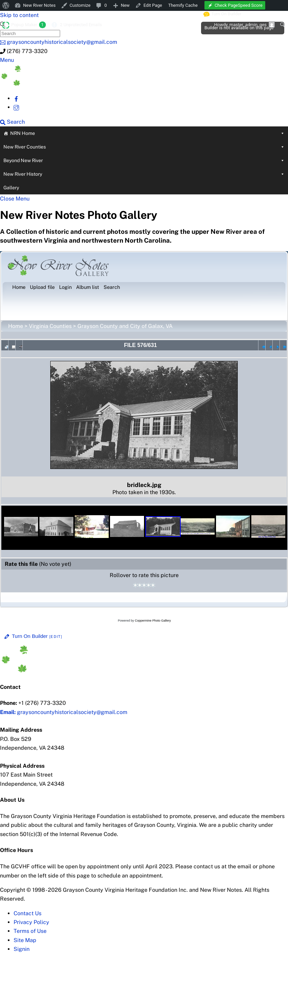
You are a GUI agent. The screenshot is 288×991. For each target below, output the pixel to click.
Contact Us (27, 913)
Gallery (11, 187)
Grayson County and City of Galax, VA (125, 326)
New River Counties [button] (144, 147)
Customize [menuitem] (80, 5)
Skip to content (19, 15)
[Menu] (7, 60)
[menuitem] (6, 5)
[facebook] (16, 98)
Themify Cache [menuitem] (183, 5)
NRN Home (147, 133)
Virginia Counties (50, 326)
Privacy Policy (31, 922)
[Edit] (55, 636)
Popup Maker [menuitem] (28, 24)
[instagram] (16, 107)
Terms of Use (30, 931)
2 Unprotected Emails (81, 24)
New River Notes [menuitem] (39, 5)
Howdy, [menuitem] (244, 24)
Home (15, 326)
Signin (22, 949)
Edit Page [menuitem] (153, 5)
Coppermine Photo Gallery (153, 620)
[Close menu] (15, 198)
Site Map (25, 940)
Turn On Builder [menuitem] (222, 13)
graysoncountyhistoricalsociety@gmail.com (63, 712)
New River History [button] (144, 174)
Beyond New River (144, 160)
